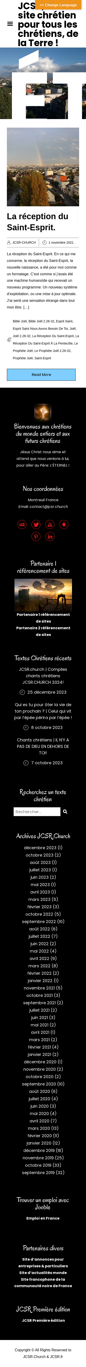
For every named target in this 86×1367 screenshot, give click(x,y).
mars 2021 (39, 1040)
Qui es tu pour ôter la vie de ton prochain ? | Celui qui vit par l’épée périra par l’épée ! (43, 711)
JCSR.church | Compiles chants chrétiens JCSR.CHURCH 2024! (43, 675)
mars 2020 (39, 1128)
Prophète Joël (23, 358)
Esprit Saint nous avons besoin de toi (40, 328)
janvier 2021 (39, 1054)
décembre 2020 (40, 1062)
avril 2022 (39, 958)
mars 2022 (39, 966)
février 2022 (39, 973)
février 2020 (40, 1136)
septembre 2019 (38, 1172)
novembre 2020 (39, 1069)
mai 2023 (40, 884)
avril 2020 (39, 1121)
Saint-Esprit (42, 358)
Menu (12, 24)
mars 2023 (39, 899)
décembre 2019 (39, 1150)
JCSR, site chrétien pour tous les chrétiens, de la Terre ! (48, 24)
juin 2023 (40, 877)
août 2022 (39, 929)
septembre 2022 (39, 921)
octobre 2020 (39, 1076)
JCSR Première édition (43, 1320)
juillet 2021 (39, 1010)
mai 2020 (39, 1113)
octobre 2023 (39, 855)
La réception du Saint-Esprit (53, 336)
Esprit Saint (64, 321)
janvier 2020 (39, 1143)
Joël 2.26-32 (22, 336)
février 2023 (39, 907)
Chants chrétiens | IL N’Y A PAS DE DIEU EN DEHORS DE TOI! (43, 746)
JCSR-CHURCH (24, 242)
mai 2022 (39, 951)
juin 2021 (39, 1017)
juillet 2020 (39, 1099)
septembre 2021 (39, 1003)
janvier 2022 (40, 980)
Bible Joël (20, 321)
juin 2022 (40, 944)
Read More (41, 374)
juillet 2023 (40, 870)
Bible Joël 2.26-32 (41, 321)
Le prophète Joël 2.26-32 (52, 351)
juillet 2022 (39, 936)
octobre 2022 (39, 914)
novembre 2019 (38, 1158)
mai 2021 (39, 1025)
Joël (73, 328)
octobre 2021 (39, 995)
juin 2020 (40, 1106)
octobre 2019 (38, 1165)
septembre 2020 (39, 1084)
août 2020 (39, 1091)
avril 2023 (40, 892)
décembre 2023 (40, 848)
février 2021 (39, 1047)
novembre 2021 (39, 988)
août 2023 (40, 862)
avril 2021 (40, 1032)
